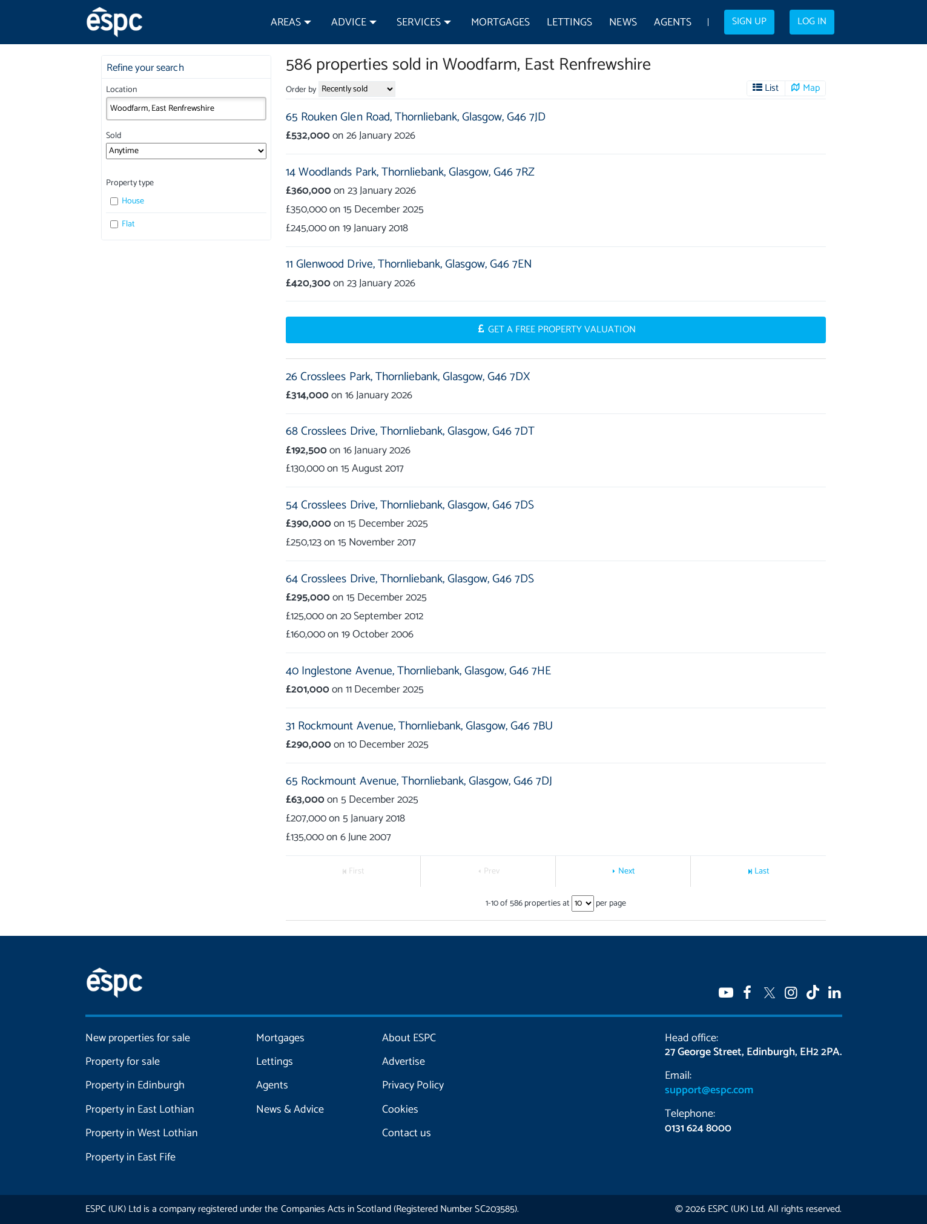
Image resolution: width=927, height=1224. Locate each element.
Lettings (569, 22)
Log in (811, 22)
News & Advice (290, 1110)
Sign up (749, 22)
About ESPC (409, 1038)
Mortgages (500, 22)
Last (762, 871)
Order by (301, 90)
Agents (672, 22)
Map (811, 88)
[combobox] (186, 108)
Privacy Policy (412, 1085)
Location (121, 90)
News (622, 22)
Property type (130, 183)
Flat (123, 224)
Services (418, 22)
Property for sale (122, 1062)
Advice (348, 22)
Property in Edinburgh (135, 1085)
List (772, 88)
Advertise (403, 1062)
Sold (113, 136)
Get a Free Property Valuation (562, 330)
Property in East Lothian (140, 1110)
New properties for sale (138, 1038)
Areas (286, 22)
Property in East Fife (130, 1157)
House (127, 201)
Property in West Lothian (142, 1133)
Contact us (406, 1133)
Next (626, 871)
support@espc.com (709, 1090)
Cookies (400, 1110)
